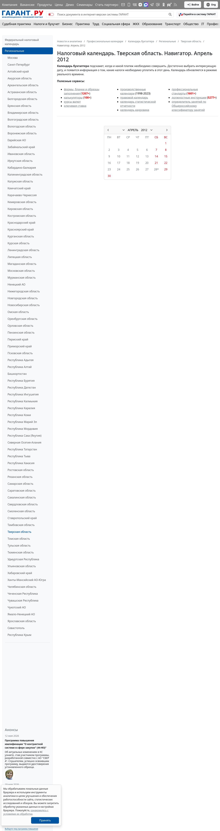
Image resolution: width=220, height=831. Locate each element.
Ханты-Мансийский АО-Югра (27, 580)
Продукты (44, 5)
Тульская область (19, 545)
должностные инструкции (189, 97)
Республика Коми (19, 415)
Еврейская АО (17, 140)
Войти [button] (192, 5)
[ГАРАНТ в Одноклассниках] (164, 5)
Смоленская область (21, 511)
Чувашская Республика (23, 600)
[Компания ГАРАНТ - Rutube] (169, 5)
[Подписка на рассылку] (123, 5)
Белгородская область (22, 99)
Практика (82, 24)
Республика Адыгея (21, 360)
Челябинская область (22, 587)
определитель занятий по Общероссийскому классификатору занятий (189, 106)
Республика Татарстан (22, 449)
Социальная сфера (116, 24)
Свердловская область (23, 504)
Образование (152, 24)
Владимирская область (23, 113)
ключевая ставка (75, 106)
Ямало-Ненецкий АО (21, 614)
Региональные (14, 51)
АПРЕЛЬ (133, 130)
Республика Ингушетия (23, 394)
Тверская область (19, 532)
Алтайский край (18, 71)
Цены (59, 5)
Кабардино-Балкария (22, 168)
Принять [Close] (45, 820)
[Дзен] (140, 4)
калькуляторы (73, 97)
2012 (144, 130)
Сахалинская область (22, 497)
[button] (197, 14)
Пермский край (18, 339)
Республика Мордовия (23, 429)
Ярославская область (22, 621)
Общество (191, 24)
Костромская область (22, 216)
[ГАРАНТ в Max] (146, 4)
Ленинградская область (23, 250)
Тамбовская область (21, 525)
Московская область (21, 271)
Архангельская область (23, 85)
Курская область (18, 243)
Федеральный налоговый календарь (22, 42)
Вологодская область (22, 126)
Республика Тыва (19, 456)
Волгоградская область (23, 119)
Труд (95, 24)
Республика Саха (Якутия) (24, 435)
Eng (211, 5)
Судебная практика (16, 24)
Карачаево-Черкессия (22, 195)
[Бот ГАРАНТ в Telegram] (158, 5)
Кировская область (20, 209)
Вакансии (27, 5)
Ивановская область (21, 154)
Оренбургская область (22, 319)
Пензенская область (21, 332)
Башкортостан (17, 374)
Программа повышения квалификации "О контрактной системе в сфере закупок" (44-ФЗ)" (25, 744)
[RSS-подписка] (175, 5)
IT (202, 24)
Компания (9, 5)
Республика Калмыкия (22, 401)
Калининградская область (25, 174)
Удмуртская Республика (23, 559)
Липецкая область (20, 257)
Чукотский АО (17, 607)
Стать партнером (108, 5)
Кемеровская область (22, 202)
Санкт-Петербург (19, 64)
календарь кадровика (134, 110)
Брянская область (19, 106)
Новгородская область (23, 298)
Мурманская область (22, 277)
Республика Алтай (20, 367)
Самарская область (20, 484)
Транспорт (173, 24)
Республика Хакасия (21, 463)
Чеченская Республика (23, 594)
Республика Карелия (21, 408)
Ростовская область (21, 470)
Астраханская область (22, 92)
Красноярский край (21, 229)
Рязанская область (20, 477)
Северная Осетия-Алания (24, 442)
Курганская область (21, 236)
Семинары (84, 5)
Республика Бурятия (21, 381)
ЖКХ (136, 24)
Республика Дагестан (22, 387)
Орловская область (20, 326)
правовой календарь (134, 97)
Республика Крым (19, 635)
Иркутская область (20, 161)
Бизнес (67, 24)
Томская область (19, 539)
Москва (13, 58)
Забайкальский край (21, 147)
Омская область (18, 312)
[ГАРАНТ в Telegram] (152, 5)
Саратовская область (22, 490)
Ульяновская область (22, 566)
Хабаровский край (20, 573)
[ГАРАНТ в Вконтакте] (135, 5)
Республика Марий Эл (22, 422)
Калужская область (20, 181)
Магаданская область (22, 264)
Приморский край (20, 346)
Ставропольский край (22, 518)
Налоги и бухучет (47, 24)
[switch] (51, 14)
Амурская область (20, 78)
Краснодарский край (21, 222)
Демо (70, 5)
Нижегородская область (24, 291)
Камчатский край (19, 188)
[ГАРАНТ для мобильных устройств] (129, 5)
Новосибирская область (24, 305)
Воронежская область (22, 133)
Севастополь (16, 628)
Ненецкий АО (16, 284)
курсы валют (72, 102)
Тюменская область (21, 552)
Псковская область (20, 353)
